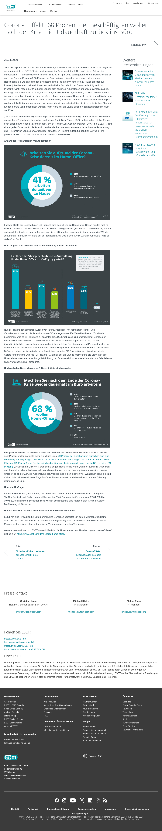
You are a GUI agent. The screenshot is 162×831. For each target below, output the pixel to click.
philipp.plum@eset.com (134, 612)
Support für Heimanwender (95, 730)
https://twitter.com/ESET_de (18, 646)
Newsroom (127, 709)
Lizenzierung (10, 716)
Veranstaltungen (129, 716)
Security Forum (90, 737)
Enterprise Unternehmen (55, 709)
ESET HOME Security (14, 705)
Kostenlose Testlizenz (14, 739)
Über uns (126, 702)
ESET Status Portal (92, 740)
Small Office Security (13, 709)
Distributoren (89, 712)
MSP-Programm (90, 709)
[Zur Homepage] (11, 757)
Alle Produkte (10, 702)
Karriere (126, 719)
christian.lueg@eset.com (28, 612)
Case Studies (128, 726)
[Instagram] (64, 802)
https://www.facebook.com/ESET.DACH (24, 649)
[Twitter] (82, 802)
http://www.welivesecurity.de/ (19, 642)
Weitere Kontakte (12, 779)
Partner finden (89, 705)
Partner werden (90, 702)
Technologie (127, 712)
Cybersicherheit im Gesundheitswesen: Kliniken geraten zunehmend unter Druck (145, 78)
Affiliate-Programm (91, 716)
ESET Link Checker (13, 723)
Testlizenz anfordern (53, 726)
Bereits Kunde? (90, 726)
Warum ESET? (11, 726)
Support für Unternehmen (94, 733)
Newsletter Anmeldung (132, 730)
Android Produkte (12, 712)
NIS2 (46, 716)
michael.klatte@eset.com (81, 612)
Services (48, 712)
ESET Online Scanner (14, 719)
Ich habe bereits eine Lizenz (17, 743)
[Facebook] (57, 802)
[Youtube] (72, 802)
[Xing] (98, 802)
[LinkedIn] (90, 802)
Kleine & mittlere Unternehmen (58, 705)
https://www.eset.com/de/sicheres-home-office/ (41, 534)
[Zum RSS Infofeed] (105, 802)
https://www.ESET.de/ (15, 638)
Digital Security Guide (132, 705)
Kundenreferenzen (130, 723)
